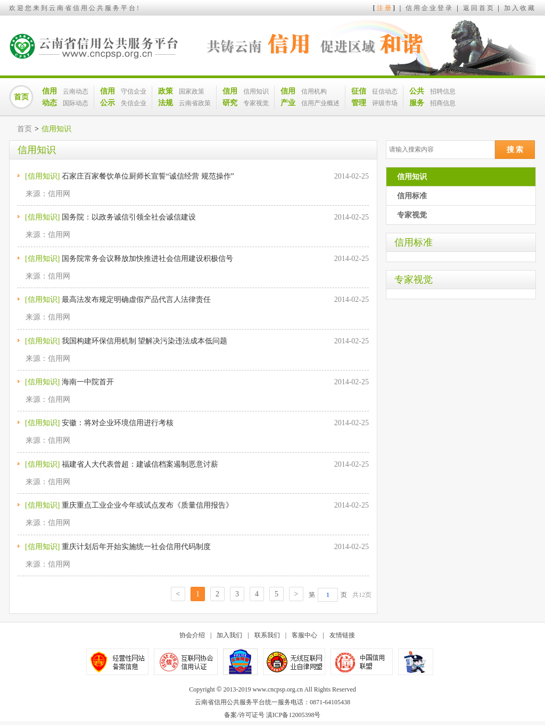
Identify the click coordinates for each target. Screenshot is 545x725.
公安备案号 (240, 661)
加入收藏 (520, 8)
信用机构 (314, 91)
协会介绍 (192, 635)
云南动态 (75, 91)
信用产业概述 (320, 103)
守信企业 (133, 91)
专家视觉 (256, 103)
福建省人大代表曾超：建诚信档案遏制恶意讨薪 (140, 464)
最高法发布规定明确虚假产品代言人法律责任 (136, 300)
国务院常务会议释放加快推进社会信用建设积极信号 (147, 259)
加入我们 (229, 635)
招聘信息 (443, 91)
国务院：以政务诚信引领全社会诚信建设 (129, 217)
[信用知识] (42, 176)
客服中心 (304, 635)
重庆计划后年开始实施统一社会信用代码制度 (136, 547)
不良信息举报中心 (186, 661)
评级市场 (385, 103)
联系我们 (267, 635)
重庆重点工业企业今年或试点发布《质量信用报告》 (147, 505)
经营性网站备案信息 (117, 661)
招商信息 (443, 103)
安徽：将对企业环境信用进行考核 (118, 423)
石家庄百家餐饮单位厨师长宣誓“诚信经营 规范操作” (148, 176)
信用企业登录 (429, 8)
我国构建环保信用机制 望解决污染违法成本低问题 (145, 341)
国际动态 (75, 103)
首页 (21, 97)
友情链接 (342, 635)
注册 (385, 8)
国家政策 (191, 91)
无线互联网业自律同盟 (294, 661)
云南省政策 (195, 103)
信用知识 (256, 91)
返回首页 (479, 8)
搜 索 (515, 150)
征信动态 (385, 91)
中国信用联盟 (362, 661)
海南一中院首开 (88, 382)
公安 (415, 661)
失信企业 (133, 103)
